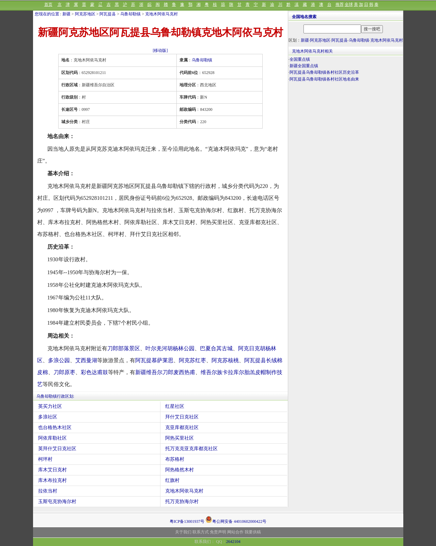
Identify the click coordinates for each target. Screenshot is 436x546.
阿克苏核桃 (225, 360)
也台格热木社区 (55, 427)
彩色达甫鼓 (94, 372)
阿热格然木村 (179, 469)
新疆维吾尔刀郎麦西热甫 (165, 372)
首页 (48, 4)
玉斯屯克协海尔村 (57, 501)
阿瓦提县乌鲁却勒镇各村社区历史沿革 (324, 72)
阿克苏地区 (85, 14)
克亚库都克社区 (182, 427)
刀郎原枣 (64, 372)
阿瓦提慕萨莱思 (154, 360)
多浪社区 (47, 416)
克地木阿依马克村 (161, 14)
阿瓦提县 (107, 14)
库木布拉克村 (52, 480)
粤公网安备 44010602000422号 (235, 519)
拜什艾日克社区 (182, 416)
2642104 (233, 541)
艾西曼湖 (86, 360)
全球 (349, 4)
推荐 (340, 4)
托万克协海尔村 (182, 501)
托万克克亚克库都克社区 (191, 448)
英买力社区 (50, 406)
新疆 (66, 14)
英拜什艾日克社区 (57, 448)
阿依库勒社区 (52, 438)
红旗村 (172, 480)
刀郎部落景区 (123, 348)
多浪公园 (59, 360)
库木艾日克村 (52, 469)
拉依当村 (47, 490)
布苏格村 (174, 459)
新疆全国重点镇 (304, 65)
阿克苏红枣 (192, 360)
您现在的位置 (47, 14)
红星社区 (174, 406)
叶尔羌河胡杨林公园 (169, 348)
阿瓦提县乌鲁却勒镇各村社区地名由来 (324, 79)
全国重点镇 (300, 59)
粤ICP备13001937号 (187, 521)
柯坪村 (45, 459)
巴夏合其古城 (216, 348)
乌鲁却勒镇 (130, 14)
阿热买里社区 (179, 438)
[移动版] (160, 50)
